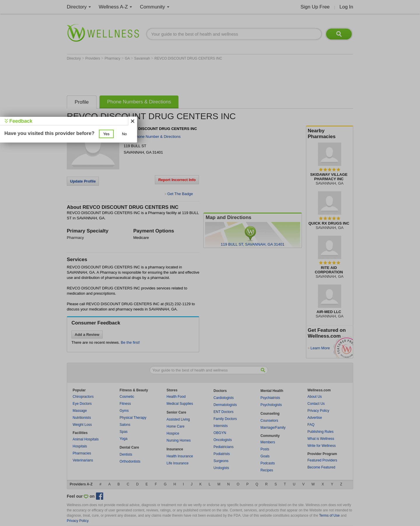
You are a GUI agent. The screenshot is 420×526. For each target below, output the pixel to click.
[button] (106, 134)
